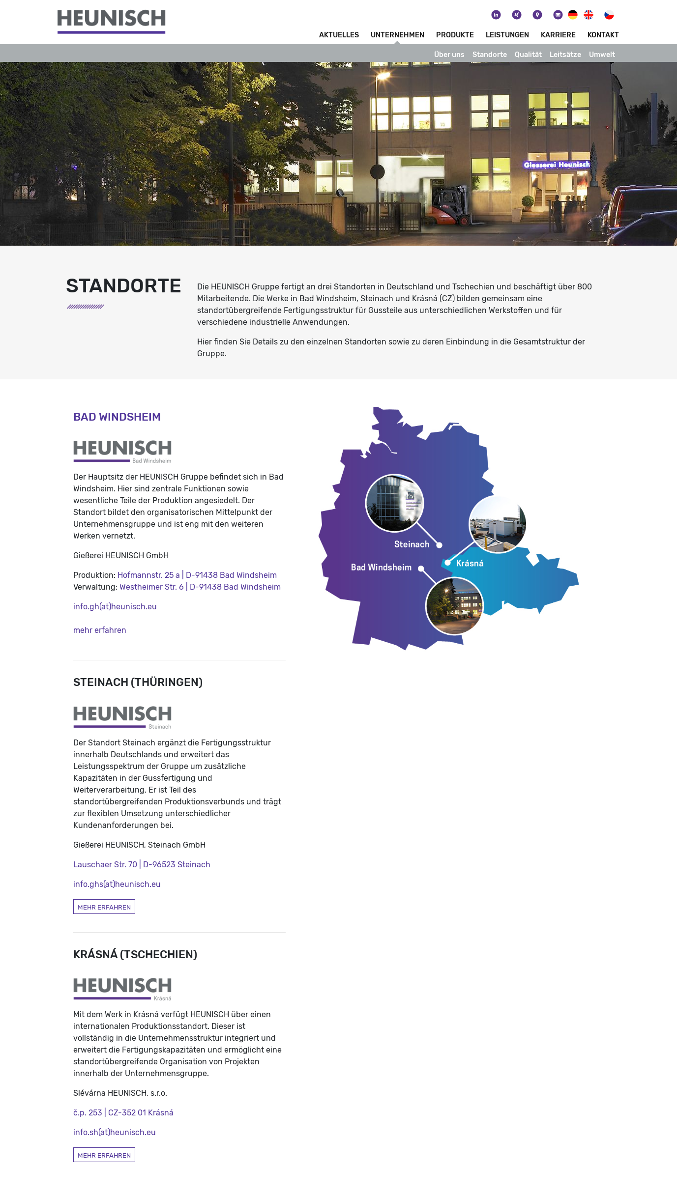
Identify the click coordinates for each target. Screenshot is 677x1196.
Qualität (528, 55)
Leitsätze (565, 55)
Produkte (455, 35)
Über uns (449, 55)
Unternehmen (397, 35)
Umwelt (602, 55)
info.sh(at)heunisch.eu (114, 1132)
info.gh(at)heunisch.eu (115, 606)
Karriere (558, 35)
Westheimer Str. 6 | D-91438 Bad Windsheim (200, 587)
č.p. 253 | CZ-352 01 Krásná (123, 1112)
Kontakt (603, 35)
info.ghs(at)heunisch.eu (117, 884)
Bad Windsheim (117, 417)
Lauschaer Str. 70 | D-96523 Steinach (141, 864)
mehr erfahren (99, 630)
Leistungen (507, 35)
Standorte (489, 55)
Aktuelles (339, 35)
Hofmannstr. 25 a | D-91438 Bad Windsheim (197, 575)
